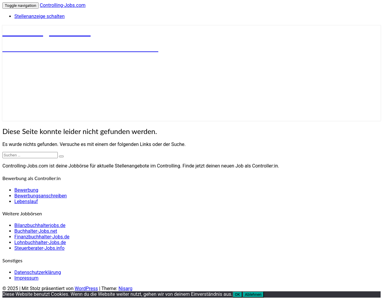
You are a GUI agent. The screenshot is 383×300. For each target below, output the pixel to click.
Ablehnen (253, 294)
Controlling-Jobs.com (63, 5)
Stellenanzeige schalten (39, 16)
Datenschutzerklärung (37, 272)
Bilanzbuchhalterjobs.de (40, 225)
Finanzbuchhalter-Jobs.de (41, 237)
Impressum (26, 278)
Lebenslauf (26, 201)
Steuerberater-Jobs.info (39, 248)
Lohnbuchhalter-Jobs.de (40, 242)
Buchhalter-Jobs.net (35, 231)
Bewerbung (26, 190)
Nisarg (125, 288)
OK (237, 294)
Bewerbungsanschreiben (40, 196)
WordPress (86, 288)
